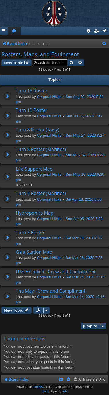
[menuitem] (14, 31)
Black (45, 391)
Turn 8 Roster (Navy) (37, 130)
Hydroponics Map (35, 213)
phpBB (38, 386)
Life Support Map (34, 169)
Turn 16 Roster (31, 90)
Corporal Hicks (49, 96)
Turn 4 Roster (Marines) (41, 193)
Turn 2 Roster (30, 232)
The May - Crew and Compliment (50, 291)
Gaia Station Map (34, 252)
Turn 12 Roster (31, 110)
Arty (65, 391)
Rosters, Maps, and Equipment (40, 54)
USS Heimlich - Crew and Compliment (56, 271)
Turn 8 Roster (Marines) (41, 149)
